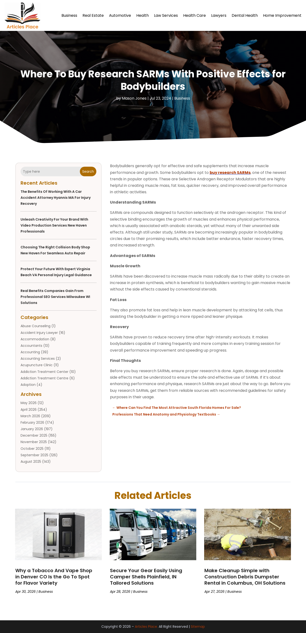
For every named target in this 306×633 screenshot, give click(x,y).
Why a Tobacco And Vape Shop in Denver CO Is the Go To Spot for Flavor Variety (53, 576)
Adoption (28, 384)
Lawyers (218, 15)
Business (69, 15)
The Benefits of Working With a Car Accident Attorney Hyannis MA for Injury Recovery (56, 197)
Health (142, 15)
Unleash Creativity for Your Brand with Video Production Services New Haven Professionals (54, 225)
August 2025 (31, 461)
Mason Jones (134, 98)
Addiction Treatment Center (44, 371)
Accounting (30, 352)
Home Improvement (282, 15)
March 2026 (30, 416)
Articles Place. (146, 626)
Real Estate (93, 15)
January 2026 (32, 429)
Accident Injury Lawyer (39, 332)
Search (88, 171)
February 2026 (32, 422)
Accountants (31, 345)
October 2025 (32, 448)
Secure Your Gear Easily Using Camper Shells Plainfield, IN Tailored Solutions (146, 576)
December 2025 (34, 435)
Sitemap (198, 626)
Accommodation (35, 339)
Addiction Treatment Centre (44, 378)
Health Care (194, 15)
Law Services (166, 15)
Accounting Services (38, 358)
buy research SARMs (230, 172)
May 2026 (29, 402)
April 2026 (29, 409)
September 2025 (34, 455)
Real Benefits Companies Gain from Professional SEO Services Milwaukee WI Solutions (55, 296)
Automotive (120, 15)
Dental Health (245, 15)
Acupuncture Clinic (37, 365)
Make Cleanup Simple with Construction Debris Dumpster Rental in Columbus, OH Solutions (244, 576)
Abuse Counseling (35, 326)
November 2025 (34, 441)
